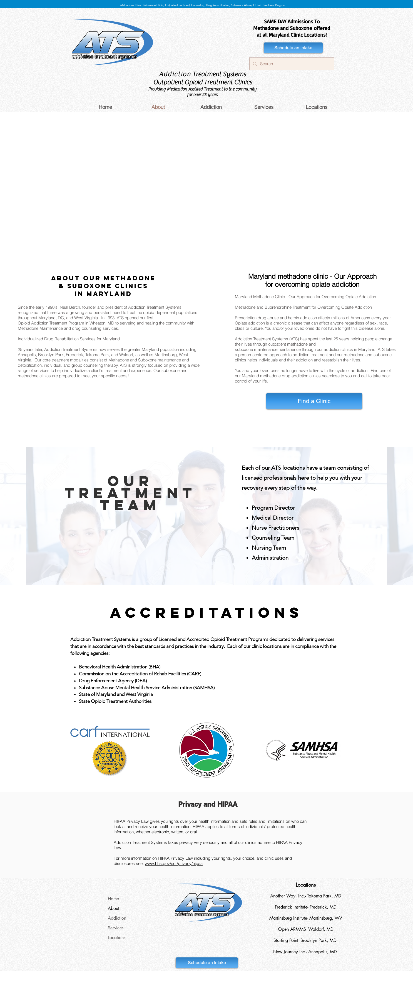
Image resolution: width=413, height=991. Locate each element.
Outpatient (168, 82)
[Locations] (306, 885)
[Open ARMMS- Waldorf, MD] (306, 929)
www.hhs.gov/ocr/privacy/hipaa (174, 863)
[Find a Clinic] (314, 401)
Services (115, 928)
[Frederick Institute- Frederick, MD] (306, 907)
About (113, 908)
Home (113, 899)
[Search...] (291, 64)
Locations (116, 937)
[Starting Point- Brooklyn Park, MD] (305, 940)
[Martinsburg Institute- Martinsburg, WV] (306, 918)
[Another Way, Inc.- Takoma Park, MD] (306, 896)
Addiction (117, 918)
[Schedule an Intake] (293, 47)
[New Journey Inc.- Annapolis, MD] (305, 951)
